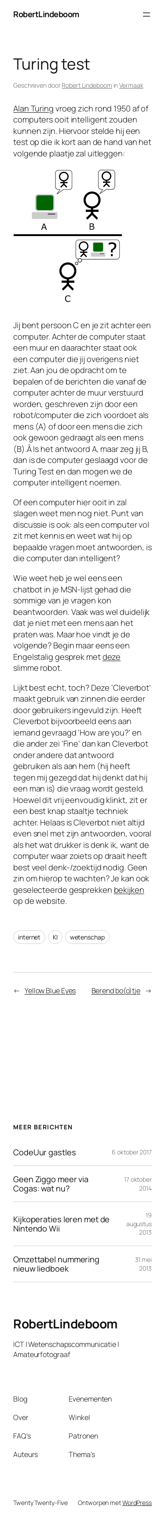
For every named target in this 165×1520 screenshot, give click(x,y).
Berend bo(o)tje (116, 990)
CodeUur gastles (44, 1152)
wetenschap (87, 937)
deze (112, 656)
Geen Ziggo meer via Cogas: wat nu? (50, 1184)
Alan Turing (33, 108)
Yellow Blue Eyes (50, 990)
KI (55, 937)
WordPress (137, 1502)
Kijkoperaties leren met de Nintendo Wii (61, 1224)
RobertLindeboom (46, 14)
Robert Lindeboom (87, 85)
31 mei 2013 (143, 1263)
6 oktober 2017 (132, 1152)
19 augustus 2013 (139, 1223)
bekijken (129, 889)
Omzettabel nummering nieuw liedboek (56, 1264)
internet (29, 937)
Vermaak (131, 85)
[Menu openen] (146, 14)
